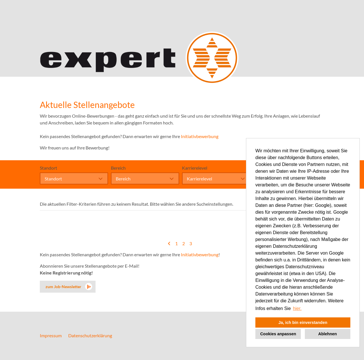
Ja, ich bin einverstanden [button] (302, 322)
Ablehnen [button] (327, 334)
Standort (48, 167)
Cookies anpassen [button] (278, 334)
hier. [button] (297, 308)
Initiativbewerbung (199, 136)
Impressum (51, 335)
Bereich (118, 167)
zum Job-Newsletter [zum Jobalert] (63, 286)
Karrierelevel (194, 167)
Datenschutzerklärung (90, 335)
